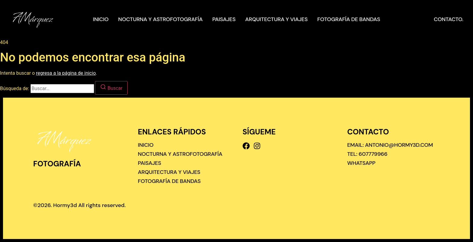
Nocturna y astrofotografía (160, 19)
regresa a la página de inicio (66, 73)
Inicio (101, 19)
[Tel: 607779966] (367, 154)
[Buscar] (111, 88)
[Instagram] (257, 145)
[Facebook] (246, 145)
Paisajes (224, 19)
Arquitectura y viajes (276, 19)
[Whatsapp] (361, 163)
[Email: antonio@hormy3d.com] (390, 145)
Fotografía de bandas (348, 19)
